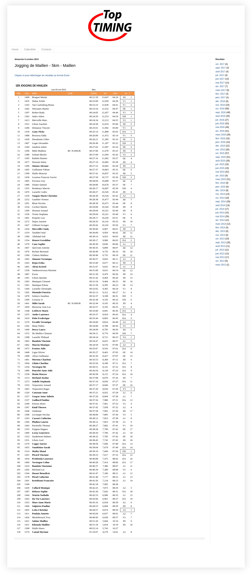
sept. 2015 (220, 157)
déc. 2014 (220, 190)
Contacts (46, 49)
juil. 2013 (219, 250)
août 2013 (220, 246)
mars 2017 (220, 90)
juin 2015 (219, 168)
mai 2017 (219, 82)
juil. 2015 (219, 164)
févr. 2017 (220, 94)
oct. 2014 (219, 198)
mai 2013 (219, 257)
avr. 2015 (219, 175)
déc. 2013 (220, 231)
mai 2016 (219, 127)
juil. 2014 (219, 209)
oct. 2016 (219, 108)
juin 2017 (219, 79)
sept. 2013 (220, 242)
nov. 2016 (220, 105)
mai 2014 (219, 216)
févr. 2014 (220, 227)
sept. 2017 (220, 68)
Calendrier (30, 49)
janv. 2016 (220, 142)
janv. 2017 (220, 97)
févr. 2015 (220, 183)
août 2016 (220, 116)
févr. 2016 (220, 138)
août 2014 (220, 205)
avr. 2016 (219, 131)
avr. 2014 (219, 220)
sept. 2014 (220, 201)
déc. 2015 (220, 145)
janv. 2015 (220, 186)
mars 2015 (220, 179)
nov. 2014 (220, 194)
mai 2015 (219, 172)
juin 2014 (219, 212)
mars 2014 (220, 224)
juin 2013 (219, 253)
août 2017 (220, 71)
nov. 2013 (220, 235)
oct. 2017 (219, 64)
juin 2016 (219, 123)
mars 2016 (220, 134)
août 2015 (220, 160)
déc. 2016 (220, 101)
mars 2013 (220, 264)
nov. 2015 (220, 149)
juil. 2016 (219, 120)
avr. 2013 (219, 261)
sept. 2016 (220, 112)
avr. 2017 (219, 86)
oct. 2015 (219, 153)
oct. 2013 (219, 238)
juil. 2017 (219, 75)
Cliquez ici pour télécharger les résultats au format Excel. (42, 75)
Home (15, 49)
